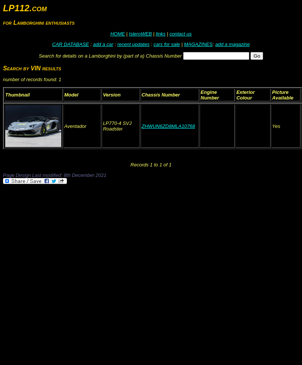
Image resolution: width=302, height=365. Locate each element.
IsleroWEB (140, 34)
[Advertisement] (81, 270)
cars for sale (167, 44)
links (161, 34)
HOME (117, 34)
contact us (180, 34)
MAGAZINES (198, 44)
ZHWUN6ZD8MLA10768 (168, 126)
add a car (103, 44)
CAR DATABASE (70, 44)
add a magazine (232, 44)
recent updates (133, 44)
